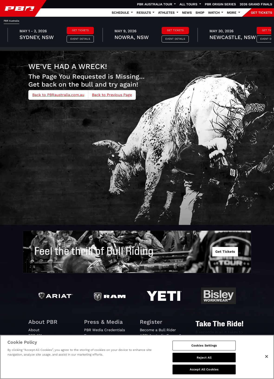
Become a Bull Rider (158, 330)
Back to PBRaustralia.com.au (58, 95)
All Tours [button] (188, 4)
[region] (137, 357)
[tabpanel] (137, 35)
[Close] (266, 356)
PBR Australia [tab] (11, 20)
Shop (200, 12)
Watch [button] (214, 12)
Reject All (204, 357)
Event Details (80, 38)
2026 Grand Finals (256, 4)
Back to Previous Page (112, 95)
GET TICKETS (261, 12)
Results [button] (144, 12)
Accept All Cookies (204, 369)
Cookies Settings (204, 345)
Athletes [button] (167, 12)
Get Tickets (80, 30)
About (33, 330)
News (187, 12)
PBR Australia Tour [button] (155, 4)
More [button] (232, 12)
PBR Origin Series (220, 4)
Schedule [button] (121, 12)
